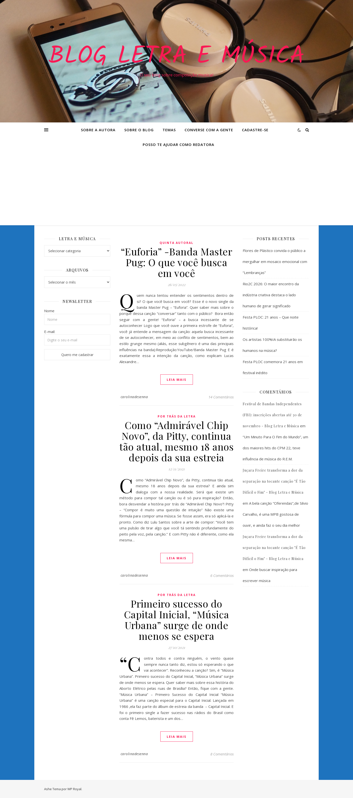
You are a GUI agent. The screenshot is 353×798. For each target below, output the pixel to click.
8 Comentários (222, 753)
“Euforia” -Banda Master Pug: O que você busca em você (176, 262)
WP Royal (74, 789)
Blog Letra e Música (176, 57)
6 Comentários (222, 575)
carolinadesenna (134, 396)
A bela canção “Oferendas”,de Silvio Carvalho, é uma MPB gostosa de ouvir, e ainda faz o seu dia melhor (275, 514)
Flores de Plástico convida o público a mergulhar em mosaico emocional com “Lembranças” (275, 261)
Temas (169, 129)
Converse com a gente (209, 129)
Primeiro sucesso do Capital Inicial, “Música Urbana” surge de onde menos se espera (176, 619)
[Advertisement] (176, 188)
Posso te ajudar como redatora (178, 144)
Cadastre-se (255, 129)
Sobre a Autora (98, 129)
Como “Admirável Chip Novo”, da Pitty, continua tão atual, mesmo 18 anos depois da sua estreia (176, 441)
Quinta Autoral (176, 243)
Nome (49, 310)
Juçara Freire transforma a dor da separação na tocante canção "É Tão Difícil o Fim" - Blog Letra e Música (274, 481)
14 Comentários (221, 396)
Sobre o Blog (139, 129)
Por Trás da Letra (177, 416)
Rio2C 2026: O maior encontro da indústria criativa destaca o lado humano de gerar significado (271, 294)
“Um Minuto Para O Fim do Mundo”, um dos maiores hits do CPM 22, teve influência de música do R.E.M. (275, 447)
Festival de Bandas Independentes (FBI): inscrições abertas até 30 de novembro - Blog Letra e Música (272, 415)
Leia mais (177, 379)
